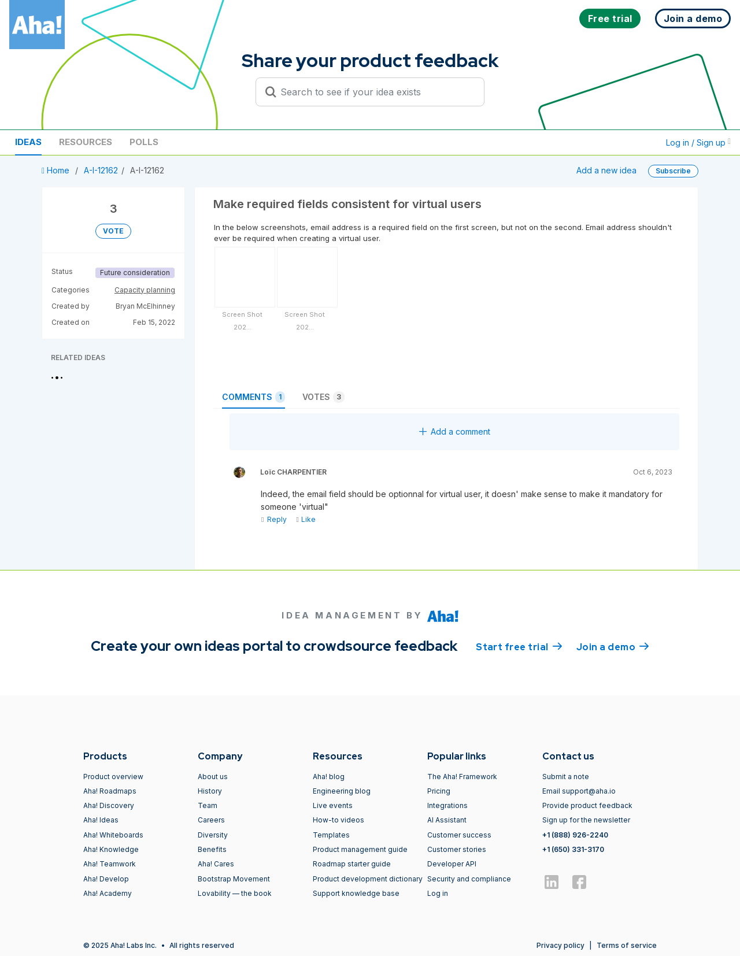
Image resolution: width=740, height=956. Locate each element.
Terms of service (627, 945)
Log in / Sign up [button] (698, 142)
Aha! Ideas (101, 820)
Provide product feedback (587, 805)
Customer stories (456, 849)
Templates (331, 835)
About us (213, 776)
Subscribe (673, 170)
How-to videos (338, 820)
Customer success (459, 835)
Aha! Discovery (108, 805)
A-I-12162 (101, 170)
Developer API (451, 863)
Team (207, 805)
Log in (437, 893)
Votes (323, 397)
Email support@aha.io (579, 791)
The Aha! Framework (462, 776)
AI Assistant (447, 820)
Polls (144, 141)
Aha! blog (329, 776)
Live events (333, 805)
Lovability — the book (235, 893)
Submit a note (565, 776)
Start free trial (519, 646)
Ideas (28, 141)
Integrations (447, 805)
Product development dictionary (368, 879)
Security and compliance (469, 879)
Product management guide (360, 849)
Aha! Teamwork (109, 863)
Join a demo (612, 646)
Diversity (213, 835)
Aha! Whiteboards (113, 835)
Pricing (438, 791)
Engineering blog (342, 791)
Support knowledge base (356, 893)
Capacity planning (144, 290)
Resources (85, 141)
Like (305, 519)
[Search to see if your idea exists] (375, 92)
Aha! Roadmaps (109, 791)
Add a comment (454, 431)
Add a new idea (606, 170)
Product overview (113, 776)
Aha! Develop (106, 879)
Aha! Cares (216, 863)
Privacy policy (560, 945)
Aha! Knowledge (111, 849)
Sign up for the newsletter (586, 820)
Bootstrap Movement (234, 879)
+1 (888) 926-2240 (575, 835)
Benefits (212, 849)
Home (57, 170)
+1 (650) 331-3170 (573, 849)
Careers (211, 820)
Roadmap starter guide (352, 863)
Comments (253, 397)
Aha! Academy (107, 893)
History (210, 791)
